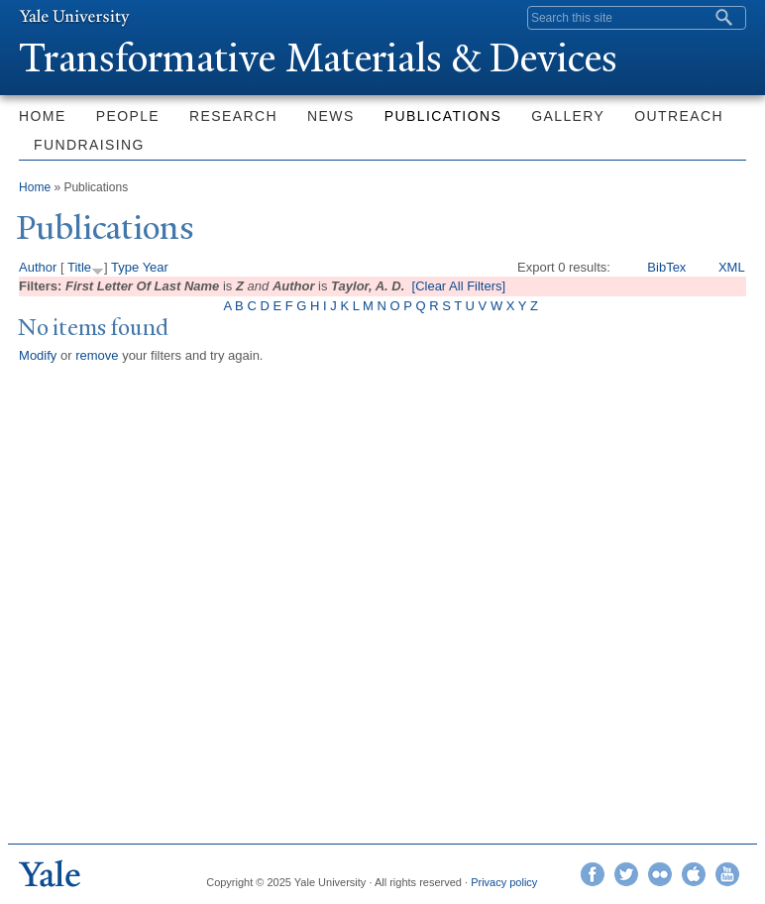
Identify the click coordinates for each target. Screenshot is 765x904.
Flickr (660, 874)
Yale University (74, 17)
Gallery (567, 116)
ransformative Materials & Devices (318, 58)
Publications (442, 116)
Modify (37, 355)
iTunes (694, 874)
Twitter (626, 874)
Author (37, 267)
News (331, 116)
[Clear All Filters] (459, 286)
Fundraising (89, 145)
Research (233, 116)
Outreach (678, 116)
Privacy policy (504, 882)
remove (96, 355)
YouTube (727, 874)
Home (42, 116)
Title (79, 267)
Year (155, 267)
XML (731, 267)
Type (125, 267)
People (128, 116)
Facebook (592, 874)
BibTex (666, 267)
